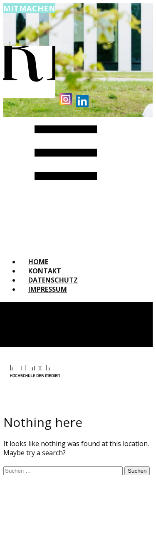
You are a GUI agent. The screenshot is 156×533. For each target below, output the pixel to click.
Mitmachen (29, 8)
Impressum (47, 289)
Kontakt (44, 270)
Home (38, 261)
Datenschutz (53, 280)
